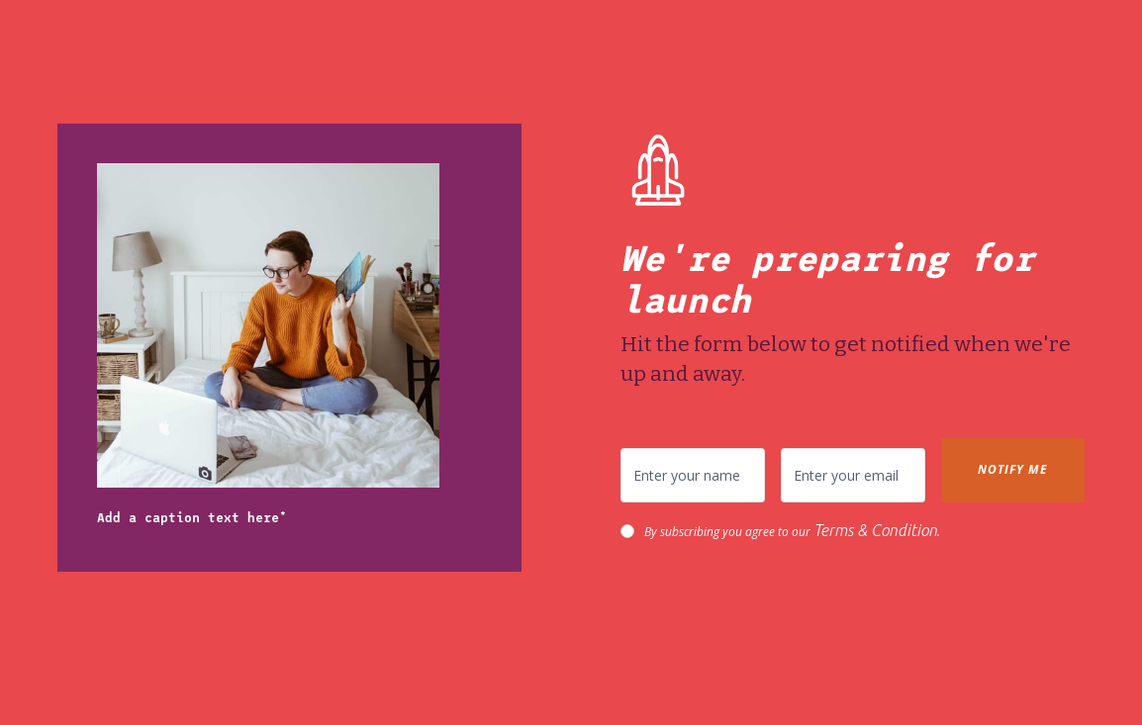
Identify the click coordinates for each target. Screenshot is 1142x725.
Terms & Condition (875, 530)
